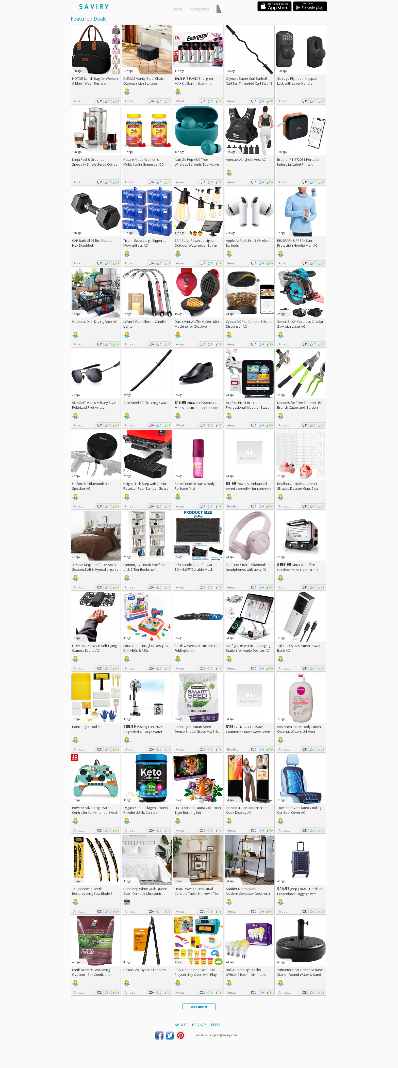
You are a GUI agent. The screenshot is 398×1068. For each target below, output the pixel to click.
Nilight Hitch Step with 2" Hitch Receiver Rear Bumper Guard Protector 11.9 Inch (146, 488)
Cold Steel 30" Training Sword (146, 402)
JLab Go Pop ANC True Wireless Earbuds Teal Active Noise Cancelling (197, 164)
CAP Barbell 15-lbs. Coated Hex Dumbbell (92, 243)
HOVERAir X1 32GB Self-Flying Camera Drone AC (94, 648)
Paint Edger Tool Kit (87, 726)
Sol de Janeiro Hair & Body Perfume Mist (195, 486)
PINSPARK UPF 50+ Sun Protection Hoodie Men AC (297, 243)
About (181, 1024)
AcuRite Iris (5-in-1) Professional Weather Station (249, 405)
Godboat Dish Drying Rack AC (94, 321)
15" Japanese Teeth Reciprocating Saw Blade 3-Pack (92, 893)
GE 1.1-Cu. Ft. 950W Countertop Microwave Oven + (248, 731)
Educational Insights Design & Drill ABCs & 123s (146, 648)
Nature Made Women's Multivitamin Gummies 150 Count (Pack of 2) (143, 164)
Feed (215, 1024)
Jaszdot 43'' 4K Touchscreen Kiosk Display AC (247, 810)
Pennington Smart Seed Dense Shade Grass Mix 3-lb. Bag (197, 731)
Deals (177, 8)
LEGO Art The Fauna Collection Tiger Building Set (198, 810)
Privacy (199, 1024)
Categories (199, 8)
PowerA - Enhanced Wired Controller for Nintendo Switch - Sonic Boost (248, 488)
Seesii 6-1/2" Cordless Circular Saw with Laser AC (300, 324)
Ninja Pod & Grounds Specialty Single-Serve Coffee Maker (95, 164)
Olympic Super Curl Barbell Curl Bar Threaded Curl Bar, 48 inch (249, 83)
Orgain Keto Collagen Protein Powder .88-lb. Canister (145, 810)
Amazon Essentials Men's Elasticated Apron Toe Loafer (196, 407)
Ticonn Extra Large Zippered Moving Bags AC (145, 243)
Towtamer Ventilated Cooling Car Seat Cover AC (299, 810)
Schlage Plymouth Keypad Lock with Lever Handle (297, 81)
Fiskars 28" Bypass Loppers (144, 969)
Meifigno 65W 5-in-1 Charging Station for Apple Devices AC (248, 648)
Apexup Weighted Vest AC (246, 159)
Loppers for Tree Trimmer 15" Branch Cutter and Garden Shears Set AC (299, 407)
